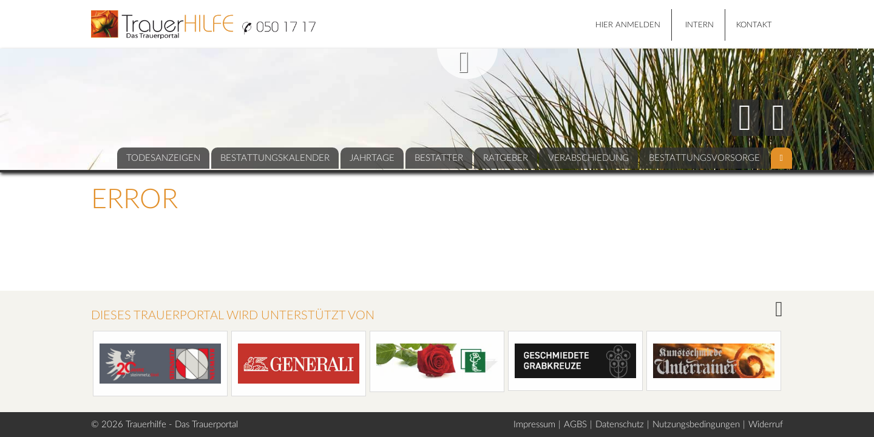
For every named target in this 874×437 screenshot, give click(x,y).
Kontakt (754, 25)
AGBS (575, 424)
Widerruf (765, 424)
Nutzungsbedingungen (696, 424)
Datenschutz (619, 424)
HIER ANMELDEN (627, 25)
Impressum (534, 424)
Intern (699, 25)
